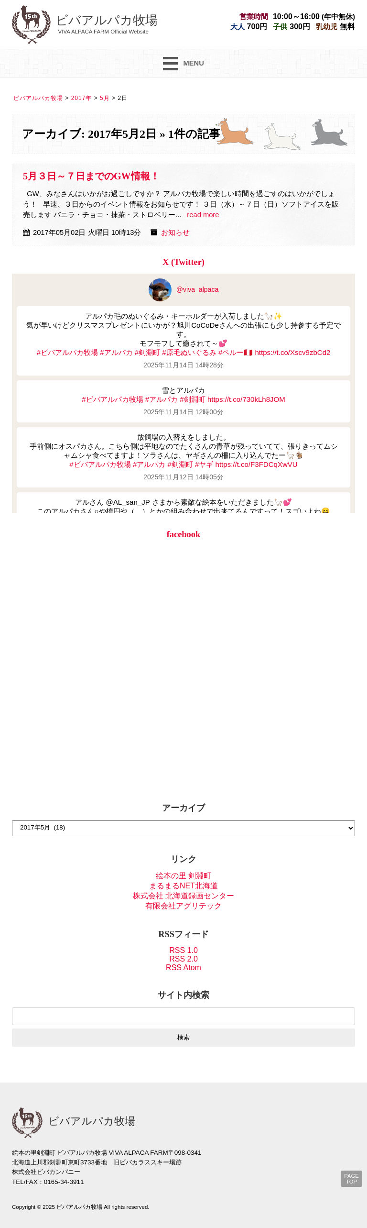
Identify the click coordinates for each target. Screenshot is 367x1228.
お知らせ (175, 232)
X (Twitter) (183, 262)
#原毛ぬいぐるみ (189, 352)
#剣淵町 (147, 352)
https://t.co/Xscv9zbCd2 (292, 352)
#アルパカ (116, 352)
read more (203, 215)
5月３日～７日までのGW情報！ (91, 176)
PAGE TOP (351, 1178)
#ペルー (231, 352)
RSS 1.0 (183, 950)
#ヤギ (204, 464)
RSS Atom (183, 967)
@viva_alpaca (184, 289)
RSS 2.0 (183, 959)
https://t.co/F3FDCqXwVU (257, 464)
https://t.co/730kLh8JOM (246, 399)
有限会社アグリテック (183, 906)
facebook (184, 534)
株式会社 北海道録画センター (183, 896)
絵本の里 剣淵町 (183, 876)
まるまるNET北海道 (183, 886)
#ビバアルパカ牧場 (67, 352)
